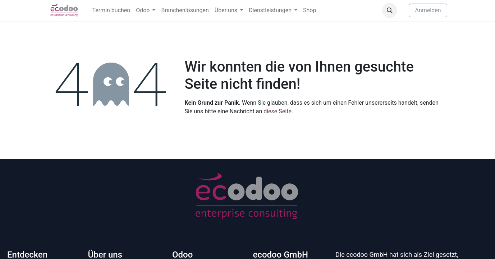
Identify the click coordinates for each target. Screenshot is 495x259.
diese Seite (277, 111)
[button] (389, 10)
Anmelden (428, 10)
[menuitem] (111, 10)
